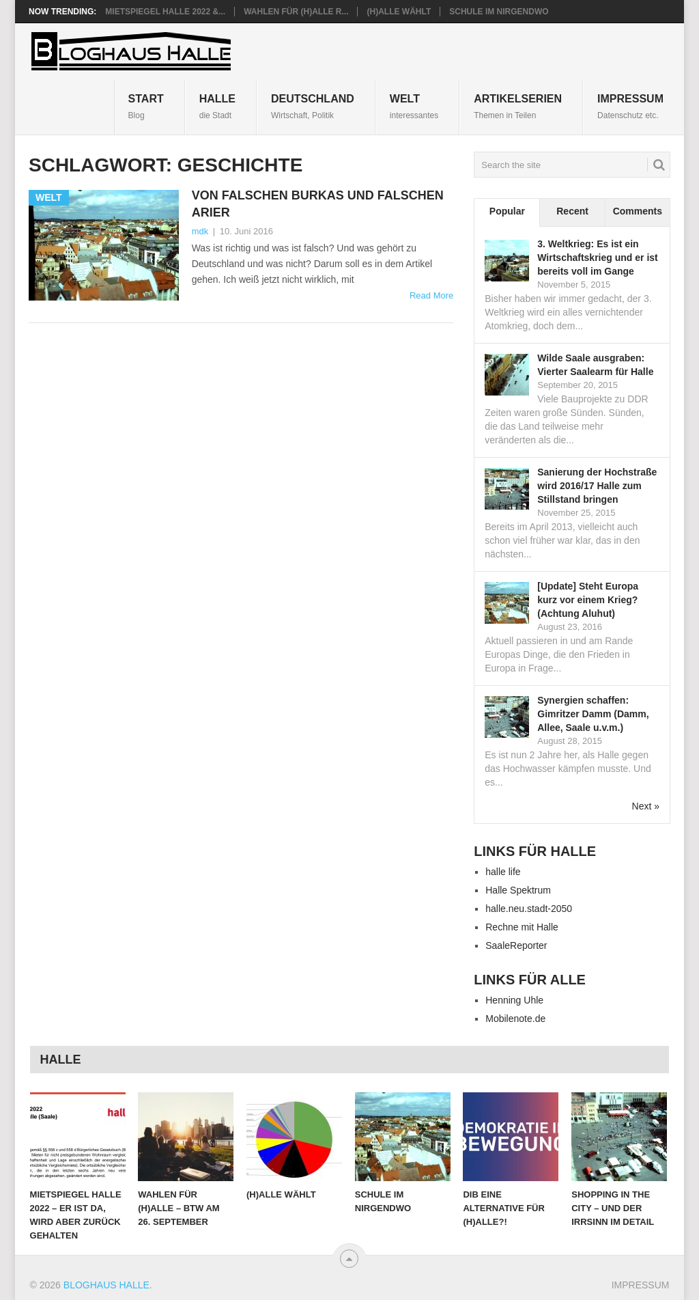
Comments (637, 211)
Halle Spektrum (518, 890)
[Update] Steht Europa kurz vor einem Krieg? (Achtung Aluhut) (587, 600)
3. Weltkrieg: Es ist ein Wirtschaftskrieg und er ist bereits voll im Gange (597, 257)
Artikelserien (518, 106)
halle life (502, 871)
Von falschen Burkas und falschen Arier (318, 204)
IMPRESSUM (630, 106)
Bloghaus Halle (106, 1285)
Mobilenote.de (515, 1018)
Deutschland (312, 106)
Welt (414, 106)
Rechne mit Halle (521, 927)
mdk (200, 231)
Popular (507, 211)
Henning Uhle (514, 1000)
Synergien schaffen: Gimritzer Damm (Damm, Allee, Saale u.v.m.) (592, 714)
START (146, 106)
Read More (431, 295)
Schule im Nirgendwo (498, 11)
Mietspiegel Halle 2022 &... (165, 11)
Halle (217, 106)
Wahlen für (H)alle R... (296, 11)
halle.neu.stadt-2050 (528, 908)
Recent (572, 211)
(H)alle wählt (399, 11)
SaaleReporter (516, 945)
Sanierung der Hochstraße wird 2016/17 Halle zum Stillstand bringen (597, 486)
